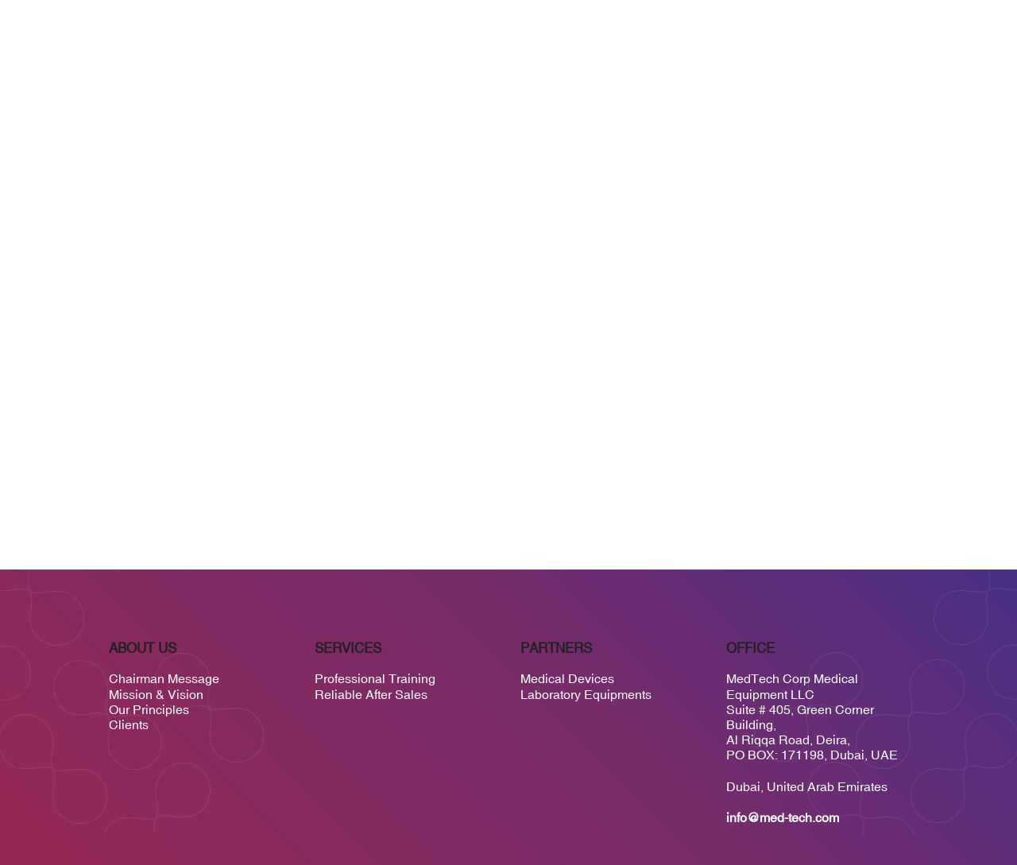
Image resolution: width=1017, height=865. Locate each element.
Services (577, 84)
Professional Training (375, 678)
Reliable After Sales (371, 694)
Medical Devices (567, 678)
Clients (129, 724)
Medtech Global (732, 84)
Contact (878, 84)
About (520, 84)
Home (471, 84)
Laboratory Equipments (586, 694)
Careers (815, 84)
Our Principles (149, 709)
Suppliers (645, 84)
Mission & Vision (156, 694)
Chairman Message (164, 678)
